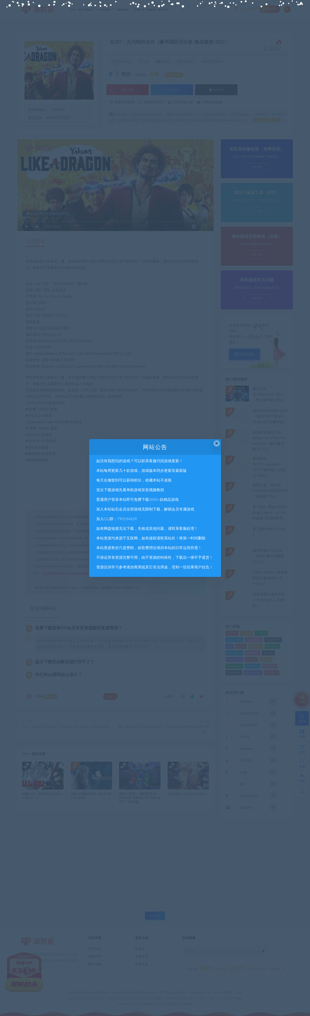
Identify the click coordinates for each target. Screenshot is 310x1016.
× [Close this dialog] (216, 443)
